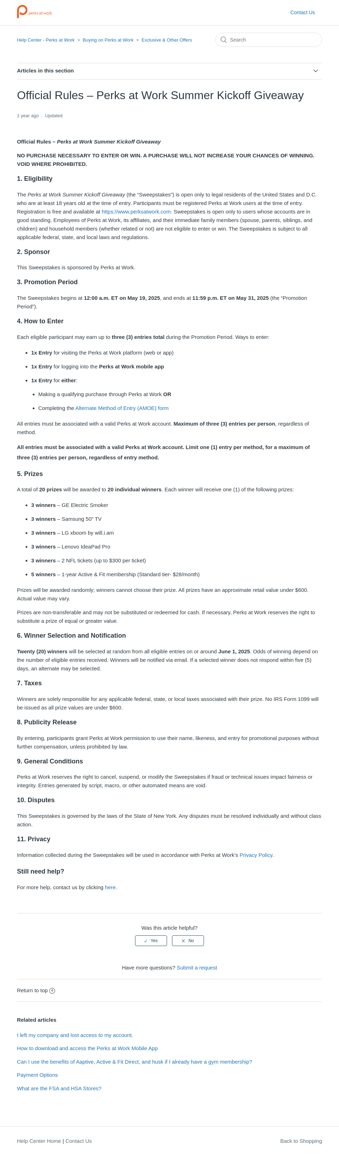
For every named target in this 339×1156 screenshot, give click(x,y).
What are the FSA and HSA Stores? (59, 1088)
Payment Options (37, 1075)
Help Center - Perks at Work (46, 40)
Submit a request (197, 968)
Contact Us (302, 12)
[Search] (268, 40)
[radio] (151, 940)
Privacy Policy (256, 855)
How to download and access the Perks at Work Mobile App (87, 1048)
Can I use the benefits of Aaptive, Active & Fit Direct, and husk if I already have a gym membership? (134, 1062)
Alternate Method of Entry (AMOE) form (122, 408)
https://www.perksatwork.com (136, 212)
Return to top (36, 990)
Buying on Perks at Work (108, 40)
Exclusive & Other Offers (167, 40)
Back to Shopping (301, 1141)
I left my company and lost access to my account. (75, 1035)
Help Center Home (39, 1141)
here (110, 887)
